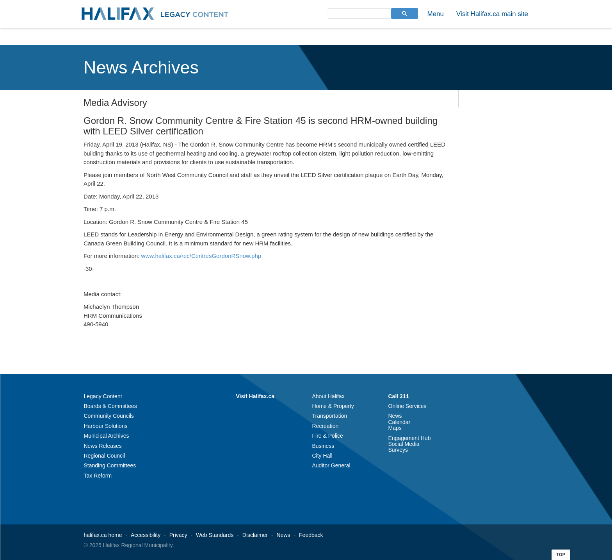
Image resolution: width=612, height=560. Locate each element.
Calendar (399, 422)
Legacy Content (103, 396)
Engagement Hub (409, 438)
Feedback (311, 535)
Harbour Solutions (106, 426)
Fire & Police (327, 436)
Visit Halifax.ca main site (492, 14)
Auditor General (331, 465)
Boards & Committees (110, 406)
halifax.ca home (103, 535)
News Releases (103, 446)
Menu (435, 14)
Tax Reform (98, 475)
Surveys (398, 450)
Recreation (325, 426)
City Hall (322, 456)
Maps (395, 428)
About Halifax (328, 396)
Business (323, 446)
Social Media (404, 444)
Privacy (178, 535)
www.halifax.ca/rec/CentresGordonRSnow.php (201, 255)
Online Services (407, 406)
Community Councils (109, 416)
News (395, 416)
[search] (358, 13)
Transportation (329, 416)
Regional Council (104, 456)
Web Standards (214, 535)
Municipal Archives (106, 436)
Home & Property (333, 406)
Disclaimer (255, 535)
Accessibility (145, 535)
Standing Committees (110, 465)
